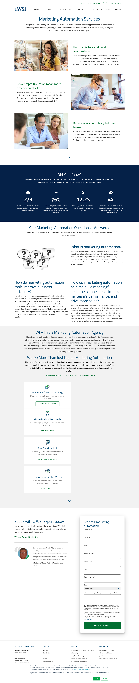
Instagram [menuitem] (20, 632)
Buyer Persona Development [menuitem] (79, 606)
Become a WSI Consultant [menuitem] (50, 631)
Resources (96, 9)
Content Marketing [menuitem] (76, 611)
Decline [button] (105, 678)
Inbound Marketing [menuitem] (76, 634)
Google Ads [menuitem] (74, 631)
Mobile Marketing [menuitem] (76, 646)
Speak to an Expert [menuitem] (104, 600)
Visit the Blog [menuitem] (102, 642)
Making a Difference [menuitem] (104, 619)
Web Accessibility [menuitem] (75, 660)
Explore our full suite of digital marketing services (68, 375)
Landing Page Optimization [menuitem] (78, 637)
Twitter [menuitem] (20, 624)
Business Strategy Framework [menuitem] (79, 603)
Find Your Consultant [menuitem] (48, 628)
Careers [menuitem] (45, 608)
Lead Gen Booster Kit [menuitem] (48, 650)
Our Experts (82, 9)
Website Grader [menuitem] (47, 653)
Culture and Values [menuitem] (48, 606)
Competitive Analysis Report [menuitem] (50, 656)
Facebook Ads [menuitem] (74, 626)
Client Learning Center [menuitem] (105, 633)
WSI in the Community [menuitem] (49, 611)
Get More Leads (93, 403)
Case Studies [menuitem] (102, 614)
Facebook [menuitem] (20, 621)
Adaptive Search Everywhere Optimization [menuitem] (82, 594)
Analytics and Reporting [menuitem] (77, 600)
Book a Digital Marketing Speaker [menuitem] (108, 603)
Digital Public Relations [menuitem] (77, 617)
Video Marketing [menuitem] (75, 657)
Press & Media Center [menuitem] (105, 639)
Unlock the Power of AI (46, 432)
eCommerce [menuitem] (74, 620)
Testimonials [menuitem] (102, 622)
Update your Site (93, 432)
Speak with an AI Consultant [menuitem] (50, 634)
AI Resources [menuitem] (102, 636)
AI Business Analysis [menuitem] (48, 644)
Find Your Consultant (91, 4)
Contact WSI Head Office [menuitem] (49, 622)
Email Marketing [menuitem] (75, 623)
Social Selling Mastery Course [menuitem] (79, 654)
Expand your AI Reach (46, 403)
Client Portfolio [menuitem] (103, 616)
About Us (37, 9)
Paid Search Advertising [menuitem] (77, 649)
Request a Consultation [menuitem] (49, 625)
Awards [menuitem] (45, 603)
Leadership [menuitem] (46, 600)
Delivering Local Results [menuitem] (105, 597)
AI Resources (118, 9)
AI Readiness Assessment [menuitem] (50, 647)
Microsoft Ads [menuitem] (74, 643)
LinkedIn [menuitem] (20, 626)
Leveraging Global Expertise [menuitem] (106, 594)
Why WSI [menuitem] (45, 594)
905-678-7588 (115, 4)
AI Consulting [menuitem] (74, 597)
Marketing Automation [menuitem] (77, 640)
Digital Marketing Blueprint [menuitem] (78, 614)
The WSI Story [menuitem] (47, 597)
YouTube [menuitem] (20, 629)
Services (50, 9)
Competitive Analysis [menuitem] (76, 608)
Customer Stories (65, 9)
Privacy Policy (77, 669)
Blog (108, 9)
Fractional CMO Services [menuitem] (77, 629)
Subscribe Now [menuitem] (103, 644)
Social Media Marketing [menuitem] (77, 651)
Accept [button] (96, 678)
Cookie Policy (86, 669)
